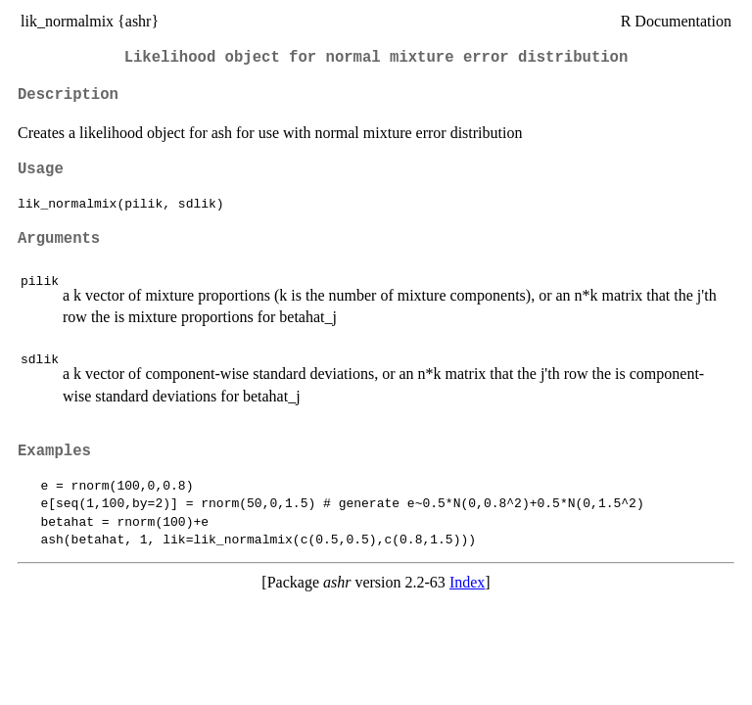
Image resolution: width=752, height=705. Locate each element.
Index (467, 582)
